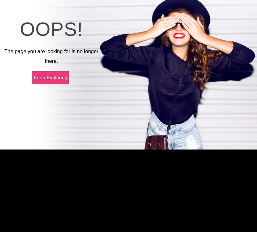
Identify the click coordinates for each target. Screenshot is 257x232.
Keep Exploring (50, 77)
